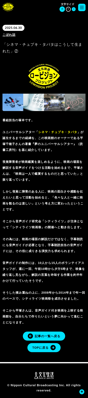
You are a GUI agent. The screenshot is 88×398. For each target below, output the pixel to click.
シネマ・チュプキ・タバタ (57, 132)
